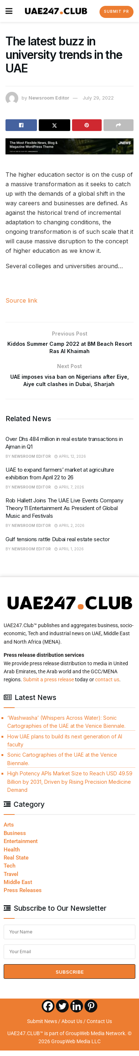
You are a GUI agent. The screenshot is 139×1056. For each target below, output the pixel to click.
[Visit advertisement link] (69, 146)
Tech (9, 871)
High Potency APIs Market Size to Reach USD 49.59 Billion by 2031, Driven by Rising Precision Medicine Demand (69, 787)
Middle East (18, 888)
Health (12, 855)
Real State (16, 863)
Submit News (42, 1027)
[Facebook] (48, 1012)
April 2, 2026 (69, 531)
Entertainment (21, 847)
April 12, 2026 (70, 462)
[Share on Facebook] (21, 125)
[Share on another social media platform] (119, 125)
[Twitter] (62, 1012)
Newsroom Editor (49, 98)
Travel (11, 879)
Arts (9, 830)
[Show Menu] (8, 11)
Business (15, 838)
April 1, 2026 (69, 554)
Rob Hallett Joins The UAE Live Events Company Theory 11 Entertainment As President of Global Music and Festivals (64, 514)
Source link (21, 300)
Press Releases (23, 896)
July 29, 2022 (98, 98)
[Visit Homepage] (56, 11)
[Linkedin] (76, 1012)
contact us (107, 685)
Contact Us (99, 1027)
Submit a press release (48, 685)
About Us (71, 1027)
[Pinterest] (90, 1012)
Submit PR (116, 11)
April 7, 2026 (69, 492)
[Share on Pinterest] (87, 125)
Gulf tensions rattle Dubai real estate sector (57, 544)
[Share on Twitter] (54, 125)
